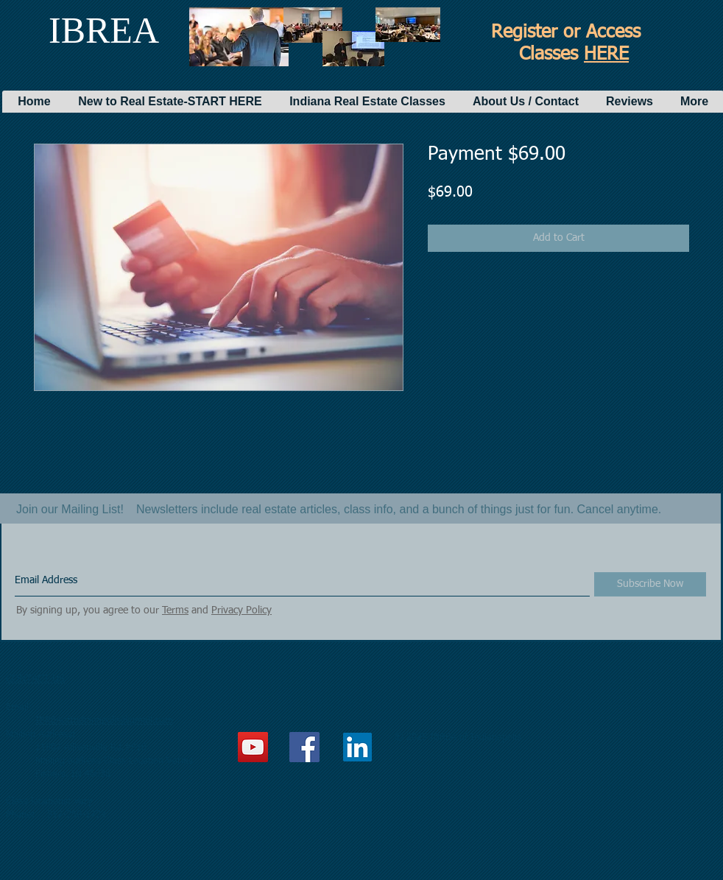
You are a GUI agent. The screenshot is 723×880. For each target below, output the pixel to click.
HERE (606, 55)
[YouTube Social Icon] (253, 747)
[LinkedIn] (357, 747)
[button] (169, 101)
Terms (175, 610)
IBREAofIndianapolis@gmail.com (104, 720)
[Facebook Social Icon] (304, 747)
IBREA (104, 30)
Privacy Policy (241, 610)
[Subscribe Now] (650, 584)
